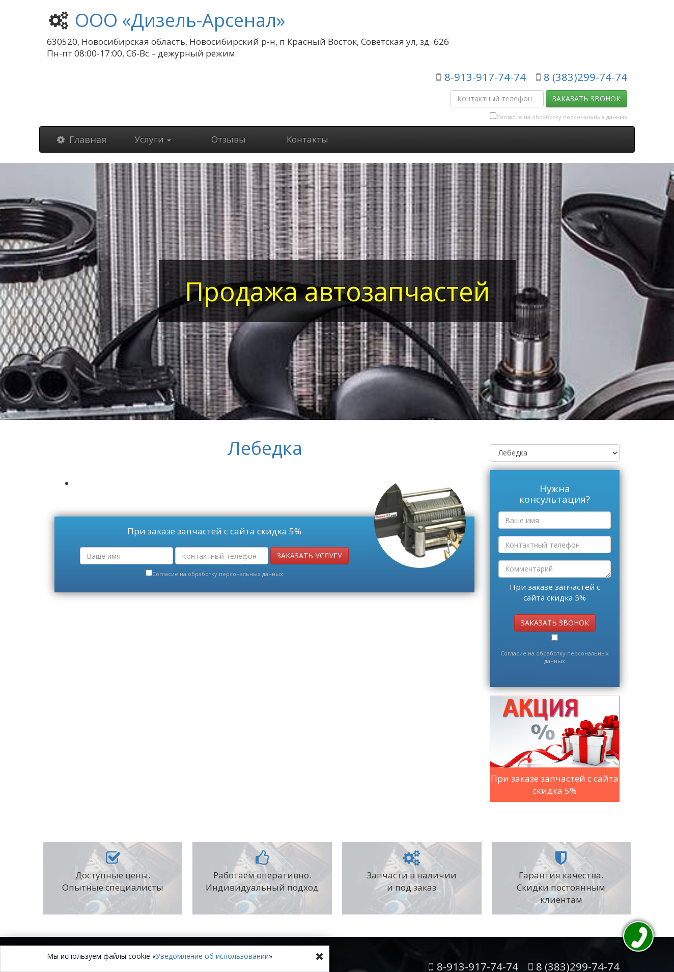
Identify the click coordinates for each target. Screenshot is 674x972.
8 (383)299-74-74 (585, 77)
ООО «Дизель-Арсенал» (180, 20)
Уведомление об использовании (212, 956)
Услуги (152, 139)
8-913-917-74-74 (485, 77)
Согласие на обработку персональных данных (561, 117)
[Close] (320, 956)
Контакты (307, 139)
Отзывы (228, 139)
